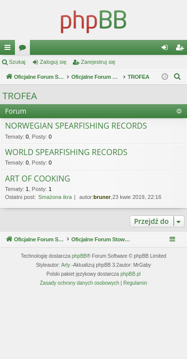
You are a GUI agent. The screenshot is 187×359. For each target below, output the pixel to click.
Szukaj (17, 62)
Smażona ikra (55, 197)
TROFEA (19, 95)
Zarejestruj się (98, 62)
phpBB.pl (130, 274)
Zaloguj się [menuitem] (167, 49)
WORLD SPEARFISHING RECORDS (66, 153)
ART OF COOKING (37, 179)
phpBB (79, 256)
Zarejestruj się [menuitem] (181, 49)
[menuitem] (177, 76)
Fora (24, 49)
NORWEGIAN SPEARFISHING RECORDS (76, 126)
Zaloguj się (53, 62)
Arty (65, 265)
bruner (102, 197)
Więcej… (9, 49)
